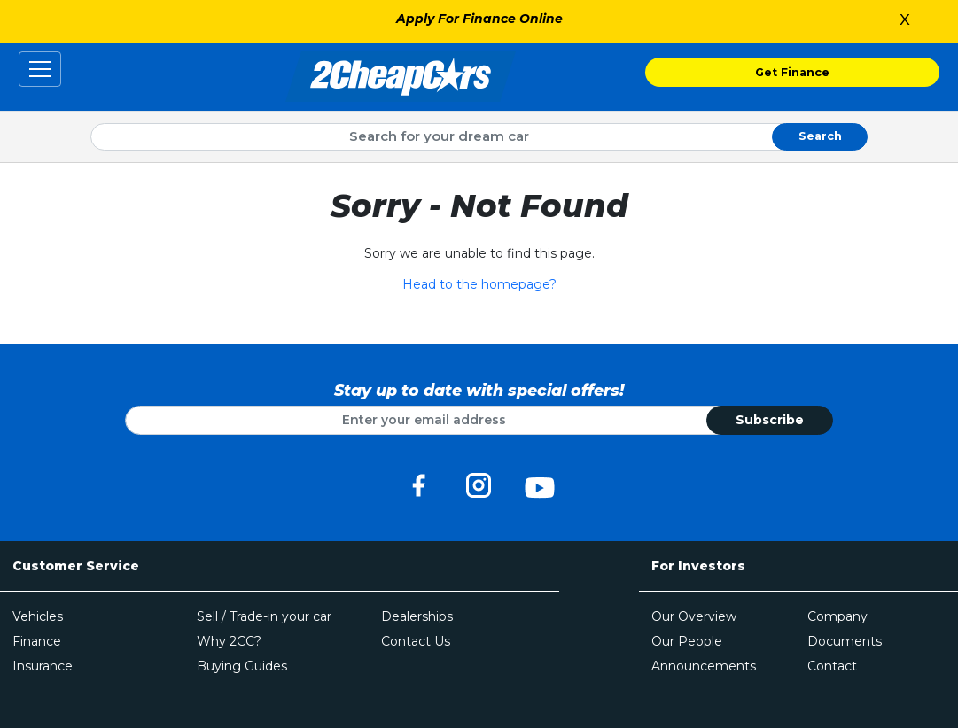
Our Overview (693, 616)
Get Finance (792, 72)
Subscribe (770, 420)
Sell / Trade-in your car (264, 616)
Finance (36, 641)
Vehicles (37, 616)
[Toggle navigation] (40, 69)
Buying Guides (242, 666)
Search (820, 136)
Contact (832, 666)
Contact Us (415, 641)
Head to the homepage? (479, 284)
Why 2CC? (229, 641)
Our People (686, 641)
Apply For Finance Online (479, 19)
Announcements (703, 666)
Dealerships (417, 616)
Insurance (42, 666)
